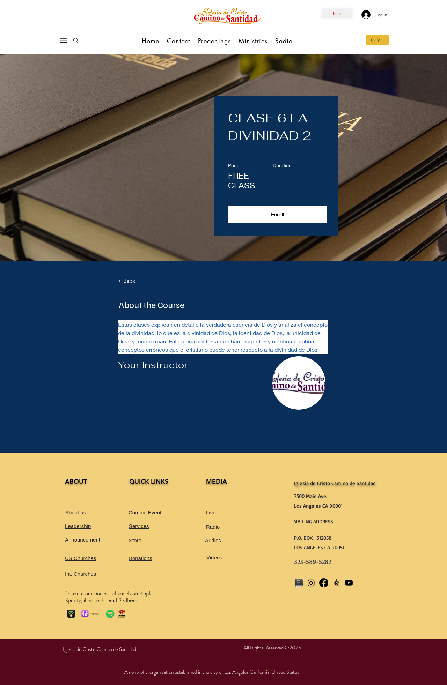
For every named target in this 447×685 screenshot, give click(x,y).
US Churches (80, 558)
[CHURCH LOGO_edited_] (336, 582)
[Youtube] (348, 582)
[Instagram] (311, 582)
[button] (277, 214)
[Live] (337, 13)
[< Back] (137, 281)
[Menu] (63, 40)
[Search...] (97, 42)
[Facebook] (323, 582)
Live (211, 512)
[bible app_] (298, 582)
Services (139, 526)
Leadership (78, 526)
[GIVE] (377, 40)
